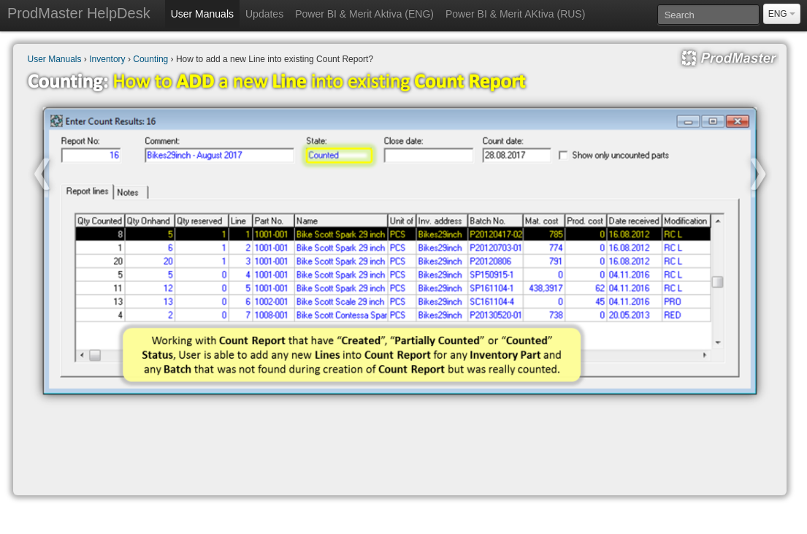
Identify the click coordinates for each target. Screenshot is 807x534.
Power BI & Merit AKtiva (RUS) (515, 14)
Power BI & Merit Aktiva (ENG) (364, 14)
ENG (781, 14)
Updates (264, 14)
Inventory (107, 59)
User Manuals (202, 14)
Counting (150, 59)
